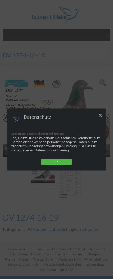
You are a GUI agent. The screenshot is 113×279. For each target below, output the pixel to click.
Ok (56, 162)
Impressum (18, 133)
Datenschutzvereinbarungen (46, 133)
